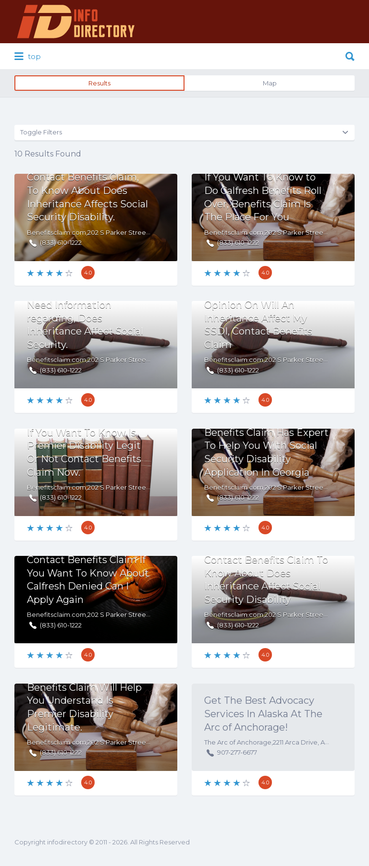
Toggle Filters (41, 132)
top (27, 56)
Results (99, 83)
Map (270, 83)
